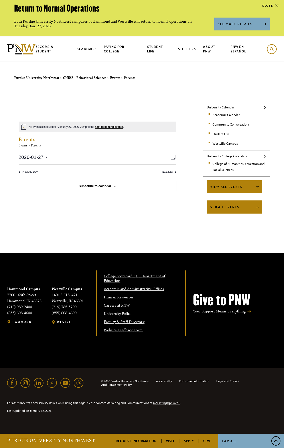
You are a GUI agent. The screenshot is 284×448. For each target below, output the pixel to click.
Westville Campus (225, 143)
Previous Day (28, 171)
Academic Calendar (226, 115)
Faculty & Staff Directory (124, 322)
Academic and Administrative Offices (134, 289)
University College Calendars (227, 156)
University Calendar (220, 107)
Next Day (169, 171)
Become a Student (44, 48)
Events (23, 146)
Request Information (136, 441)
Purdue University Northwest (51, 441)
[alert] (97, 127)
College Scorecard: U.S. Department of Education (134, 278)
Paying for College (114, 48)
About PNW (209, 48)
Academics (87, 49)
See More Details (235, 24)
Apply (189, 441)
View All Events (226, 186)
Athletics (187, 49)
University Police (117, 313)
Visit (170, 441)
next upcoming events (109, 126)
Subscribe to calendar (95, 186)
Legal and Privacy (227, 381)
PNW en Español (238, 48)
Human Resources (119, 297)
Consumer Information (194, 381)
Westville (67, 322)
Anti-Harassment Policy (116, 385)
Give (207, 441)
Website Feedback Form (123, 330)
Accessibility (164, 381)
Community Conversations (231, 124)
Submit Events (224, 207)
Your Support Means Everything (219, 311)
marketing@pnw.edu (166, 403)
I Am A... (229, 441)
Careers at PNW (117, 305)
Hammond (22, 322)
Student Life (155, 48)
